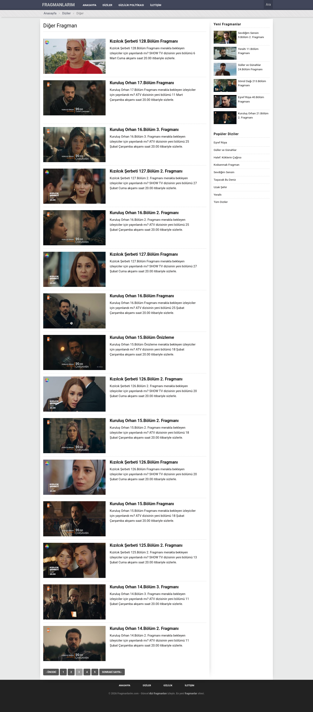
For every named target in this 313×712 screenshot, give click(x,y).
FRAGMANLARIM (58, 4)
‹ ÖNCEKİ (51, 672)
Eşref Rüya (220, 142)
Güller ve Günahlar (225, 150)
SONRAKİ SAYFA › (112, 672)
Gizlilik (167, 685)
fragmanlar (191, 693)
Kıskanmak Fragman (226, 164)
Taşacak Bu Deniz (225, 179)
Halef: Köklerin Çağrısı (228, 157)
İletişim (155, 5)
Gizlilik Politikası (131, 5)
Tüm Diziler (221, 202)
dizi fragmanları (158, 693)
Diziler (107, 5)
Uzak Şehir (220, 187)
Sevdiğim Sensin (224, 172)
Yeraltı (218, 194)
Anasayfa (89, 5)
